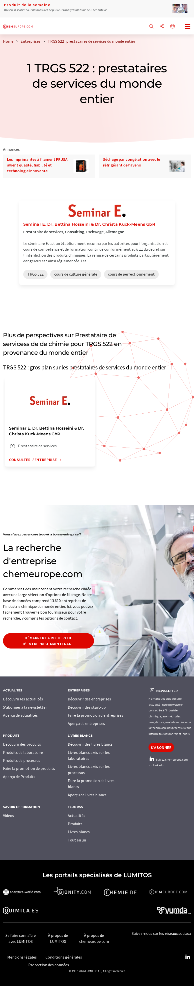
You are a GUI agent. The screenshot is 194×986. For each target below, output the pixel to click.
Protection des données (48, 964)
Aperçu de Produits (19, 776)
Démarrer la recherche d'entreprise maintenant (48, 640)
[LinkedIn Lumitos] (187, 957)
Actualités (76, 815)
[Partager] (162, 26)
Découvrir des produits (22, 744)
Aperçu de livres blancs (87, 794)
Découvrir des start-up (87, 707)
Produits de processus (21, 760)
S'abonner (161, 747)
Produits (75, 823)
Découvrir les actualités (23, 698)
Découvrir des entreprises (89, 698)
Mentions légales (22, 957)
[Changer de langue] (172, 26)
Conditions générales (64, 957)
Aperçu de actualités (20, 715)
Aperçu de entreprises (86, 723)
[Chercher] (151, 26)
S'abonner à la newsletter (25, 707)
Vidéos (8, 815)
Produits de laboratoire (23, 752)
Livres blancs (79, 831)
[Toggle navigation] (187, 27)
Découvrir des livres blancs (90, 744)
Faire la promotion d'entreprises (95, 715)
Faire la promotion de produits (29, 768)
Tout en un (77, 839)
